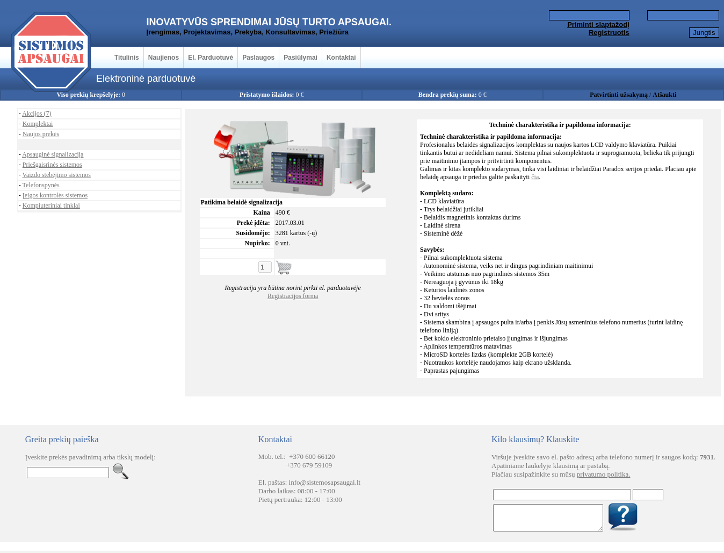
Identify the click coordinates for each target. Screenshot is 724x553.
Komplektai (38, 123)
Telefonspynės (41, 185)
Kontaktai (341, 57)
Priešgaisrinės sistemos (52, 164)
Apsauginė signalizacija (52, 154)
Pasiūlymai (300, 57)
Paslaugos (258, 57)
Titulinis (126, 57)
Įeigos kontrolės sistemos (55, 195)
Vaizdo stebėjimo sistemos (57, 175)
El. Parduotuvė (210, 57)
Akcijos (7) (36, 113)
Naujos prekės (41, 134)
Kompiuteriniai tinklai (51, 205)
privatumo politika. (604, 474)
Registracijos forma (292, 296)
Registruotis (609, 33)
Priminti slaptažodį (598, 24)
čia (535, 177)
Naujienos (163, 57)
